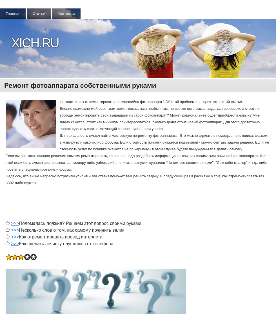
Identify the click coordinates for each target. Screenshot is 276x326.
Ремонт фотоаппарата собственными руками (80, 85)
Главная (13, 14)
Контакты (66, 14)
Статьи (39, 14)
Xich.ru (35, 42)
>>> (15, 223)
